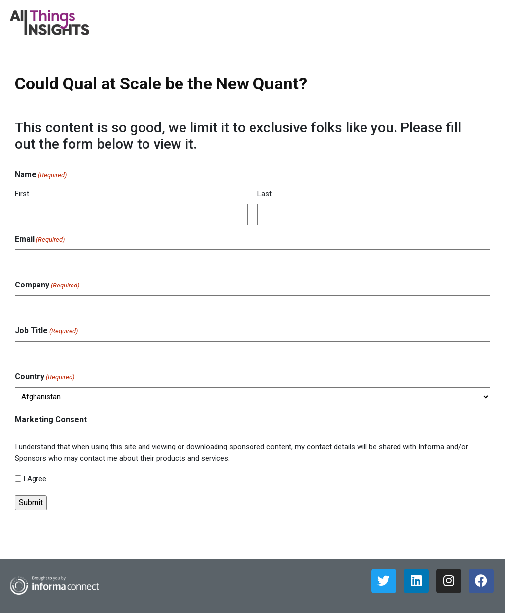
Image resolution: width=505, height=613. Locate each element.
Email (40, 239)
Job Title (46, 331)
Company (47, 285)
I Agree (34, 478)
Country (44, 377)
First (22, 193)
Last (264, 193)
